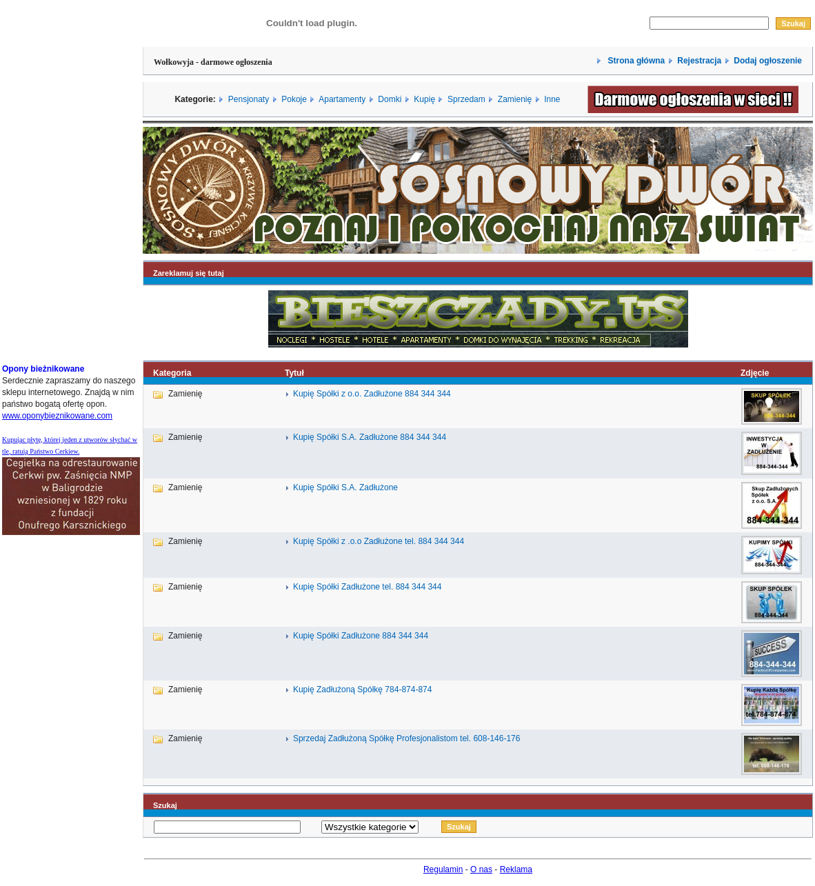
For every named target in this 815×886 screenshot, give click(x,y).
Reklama (516, 869)
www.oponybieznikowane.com (57, 416)
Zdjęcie (755, 373)
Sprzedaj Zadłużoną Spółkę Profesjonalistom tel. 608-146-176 (407, 738)
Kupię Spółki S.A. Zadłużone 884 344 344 (369, 437)
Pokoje (294, 99)
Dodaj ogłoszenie (768, 61)
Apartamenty (342, 99)
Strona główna (635, 61)
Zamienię (515, 99)
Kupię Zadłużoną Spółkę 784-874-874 (362, 689)
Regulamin (443, 869)
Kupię (424, 99)
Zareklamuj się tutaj (188, 273)
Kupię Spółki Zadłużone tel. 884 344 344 (367, 587)
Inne (552, 99)
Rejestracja (699, 61)
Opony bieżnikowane (43, 369)
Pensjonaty (248, 99)
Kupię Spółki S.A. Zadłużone (345, 487)
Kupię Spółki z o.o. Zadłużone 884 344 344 (372, 394)
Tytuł (294, 373)
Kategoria (172, 373)
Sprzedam (466, 99)
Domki (389, 99)
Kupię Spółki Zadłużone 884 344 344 (360, 636)
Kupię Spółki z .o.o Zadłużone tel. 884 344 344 (378, 541)
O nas (481, 869)
